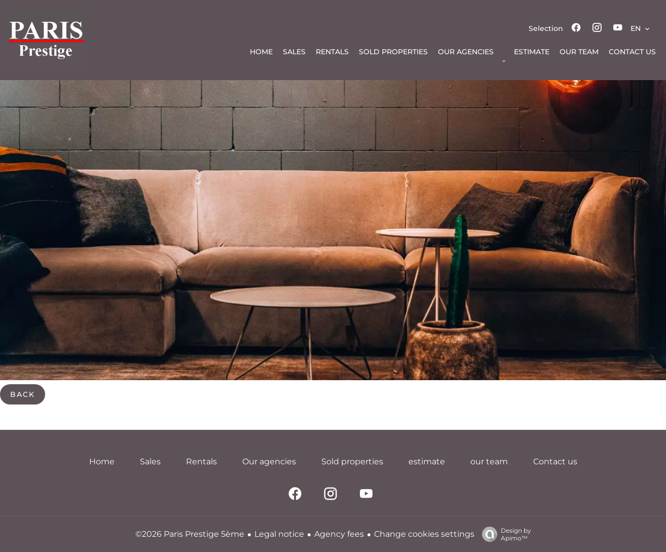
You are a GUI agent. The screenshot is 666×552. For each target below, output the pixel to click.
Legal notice (279, 534)
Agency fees (339, 534)
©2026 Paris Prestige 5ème (189, 534)
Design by (504, 534)
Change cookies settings (424, 534)
